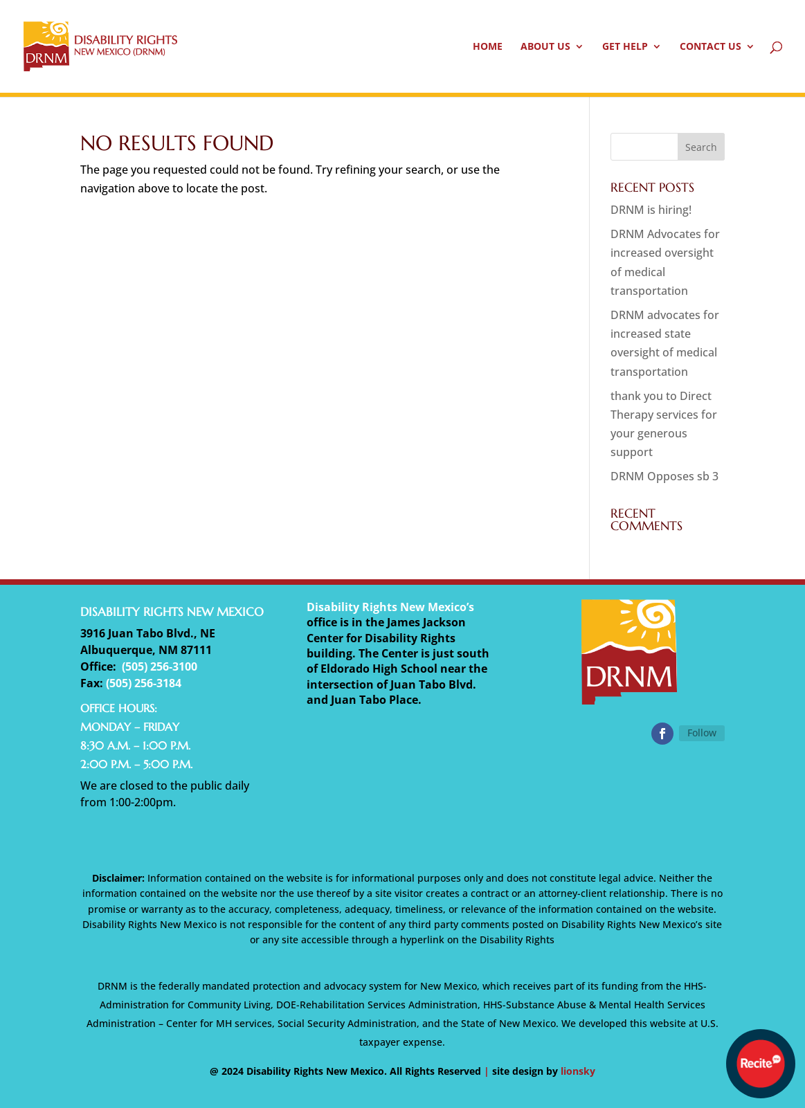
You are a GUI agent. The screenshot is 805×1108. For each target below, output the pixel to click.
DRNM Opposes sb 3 (664, 476)
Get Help (625, 47)
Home (488, 47)
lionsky (578, 1071)
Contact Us (710, 47)
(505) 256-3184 (143, 683)
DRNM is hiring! (650, 209)
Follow (701, 732)
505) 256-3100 (161, 666)
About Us (545, 47)
